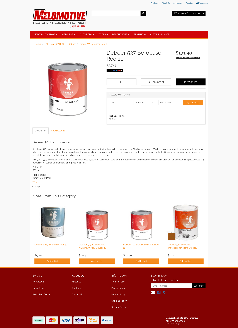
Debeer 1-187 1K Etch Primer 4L (50, 244)
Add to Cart (52, 261)
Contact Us (177, 3)
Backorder (156, 81)
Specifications (58, 130)
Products (154, 3)
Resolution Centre (41, 294)
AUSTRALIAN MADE (159, 34)
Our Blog (76, 288)
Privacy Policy (118, 288)
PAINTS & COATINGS (46, 34)
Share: (114, 71)
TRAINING (140, 34)
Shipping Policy (119, 301)
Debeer (72, 44)
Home (38, 44)
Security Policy (118, 307)
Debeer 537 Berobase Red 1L (93, 44)
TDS (34, 182)
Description (40, 130)
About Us (166, 3)
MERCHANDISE (120, 34)
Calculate (193, 102)
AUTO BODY (87, 34)
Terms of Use (117, 281)
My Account (38, 281)
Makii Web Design (173, 324)
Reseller (189, 3)
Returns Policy (118, 294)
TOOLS (103, 34)
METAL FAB (68, 34)
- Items (187, 13)
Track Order (38, 288)
